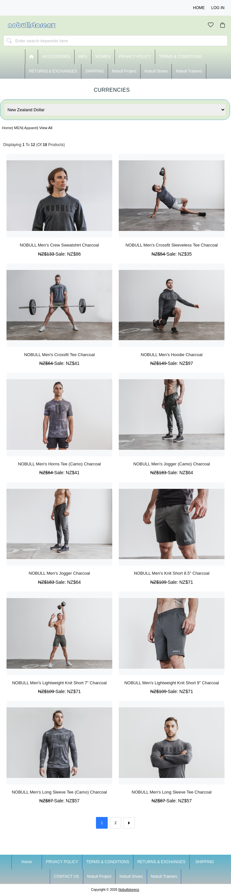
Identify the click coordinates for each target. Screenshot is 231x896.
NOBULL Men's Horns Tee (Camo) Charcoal (59, 463)
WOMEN (103, 56)
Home (199, 8)
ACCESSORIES (56, 56)
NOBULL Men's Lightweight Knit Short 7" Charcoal (59, 682)
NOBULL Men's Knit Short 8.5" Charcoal (171, 573)
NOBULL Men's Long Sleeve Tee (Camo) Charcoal (59, 792)
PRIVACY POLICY (135, 56)
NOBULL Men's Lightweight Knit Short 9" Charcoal (171, 682)
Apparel (30, 128)
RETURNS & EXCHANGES (53, 71)
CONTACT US (66, 876)
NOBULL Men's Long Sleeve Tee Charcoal (171, 792)
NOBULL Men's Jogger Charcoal (59, 573)
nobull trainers (189, 71)
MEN (18, 128)
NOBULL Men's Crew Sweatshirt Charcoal (59, 245)
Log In (217, 8)
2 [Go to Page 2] (115, 823)
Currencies (112, 90)
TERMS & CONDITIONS (180, 56)
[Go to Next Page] (129, 823)
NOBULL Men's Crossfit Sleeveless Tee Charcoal (172, 245)
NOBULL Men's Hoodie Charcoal (172, 354)
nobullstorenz (128, 889)
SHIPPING (94, 71)
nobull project (124, 71)
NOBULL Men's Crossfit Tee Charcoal (59, 354)
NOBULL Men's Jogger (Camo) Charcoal (171, 463)
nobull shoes (156, 71)
